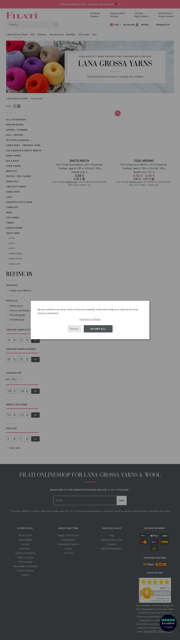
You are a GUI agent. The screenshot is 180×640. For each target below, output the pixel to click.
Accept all (98, 328)
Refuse (74, 328)
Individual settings (90, 319)
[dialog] (90, 320)
